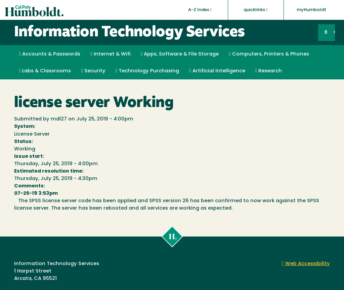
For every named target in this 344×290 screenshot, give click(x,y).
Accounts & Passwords (49, 54)
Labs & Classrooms (45, 71)
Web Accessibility (306, 263)
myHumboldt (311, 10)
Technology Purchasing (147, 71)
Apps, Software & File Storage (180, 54)
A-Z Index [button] (200, 9)
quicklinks (256, 9)
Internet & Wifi (110, 54)
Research (268, 71)
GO (334, 32)
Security (93, 71)
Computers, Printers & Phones (269, 54)
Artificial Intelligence (217, 71)
